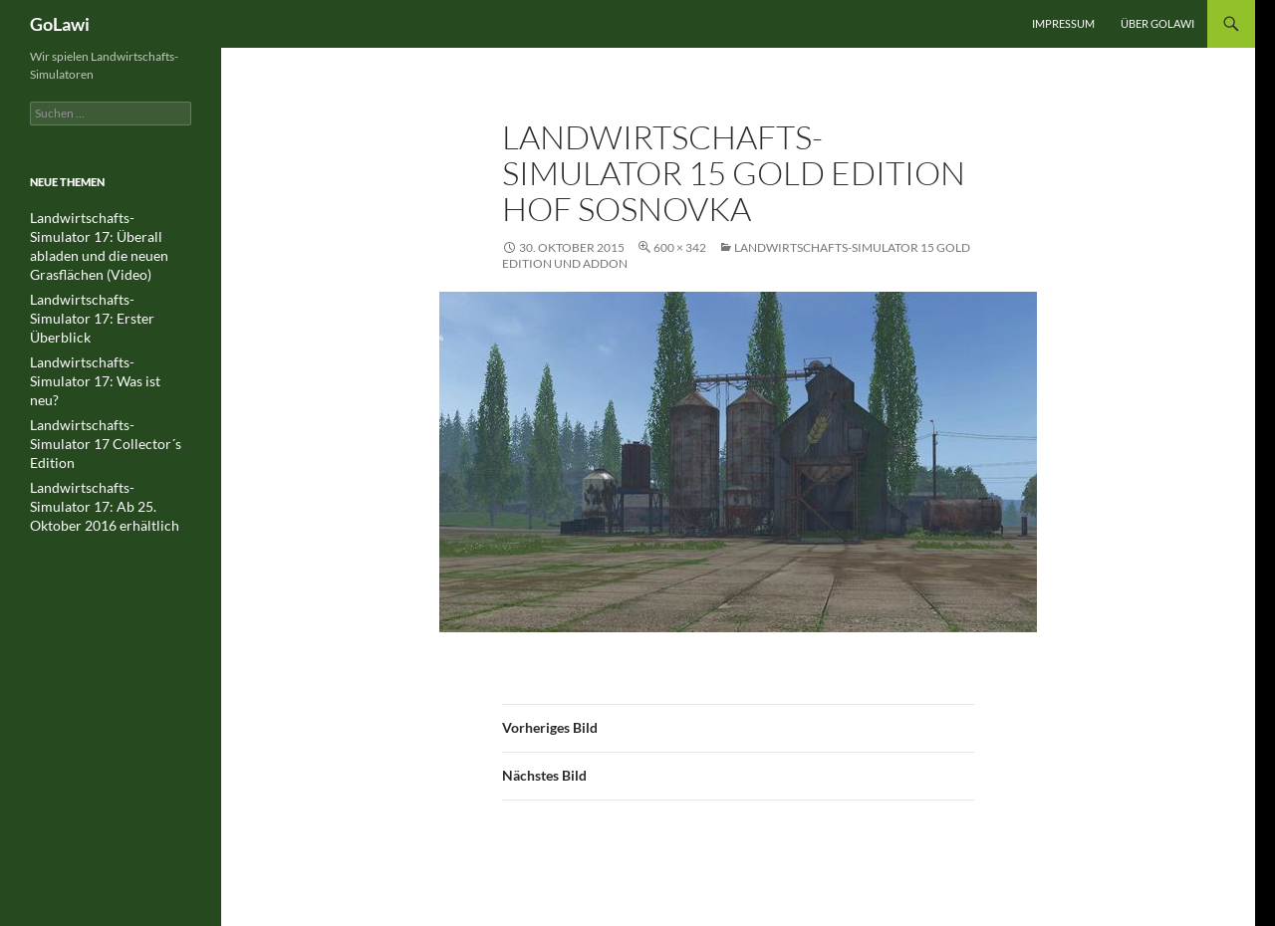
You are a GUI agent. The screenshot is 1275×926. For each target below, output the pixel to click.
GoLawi (60, 24)
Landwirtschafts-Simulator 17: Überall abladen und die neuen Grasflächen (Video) (109, 235)
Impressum (1063, 23)
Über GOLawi (1157, 23)
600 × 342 (679, 247)
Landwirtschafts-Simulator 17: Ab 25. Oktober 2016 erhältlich (108, 420)
